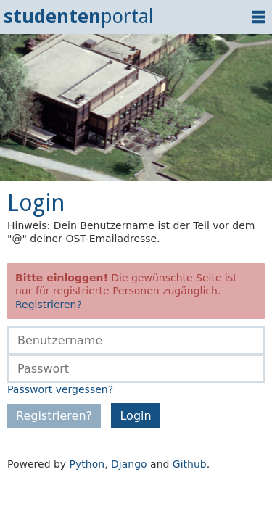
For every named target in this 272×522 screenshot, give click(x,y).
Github (190, 464)
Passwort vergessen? (60, 389)
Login (135, 416)
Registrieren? (48, 304)
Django (129, 464)
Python (87, 464)
